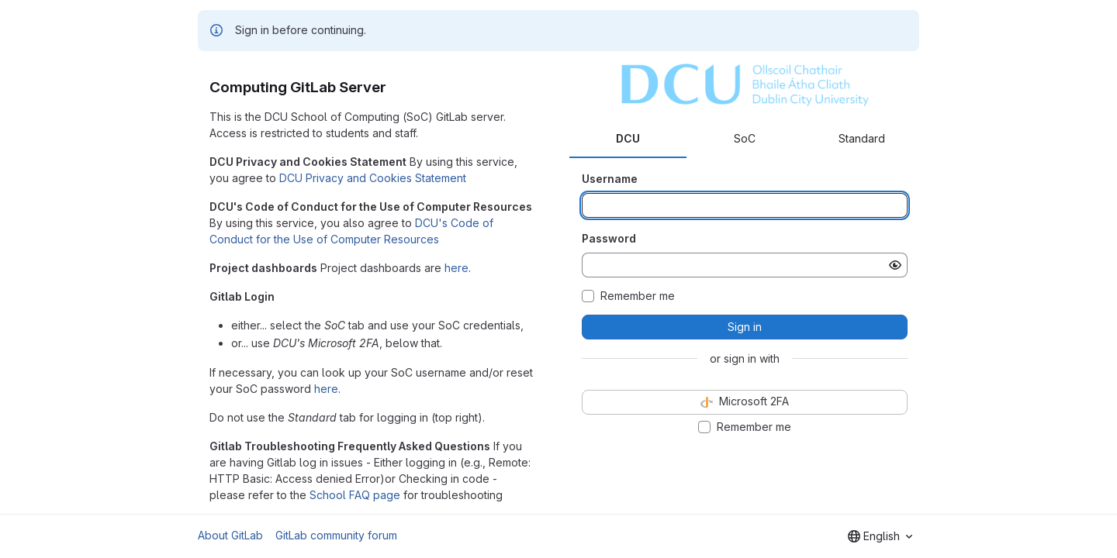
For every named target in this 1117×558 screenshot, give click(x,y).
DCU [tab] (628, 138)
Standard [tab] (862, 138)
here (456, 267)
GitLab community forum (336, 535)
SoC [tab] (745, 138)
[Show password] (895, 265)
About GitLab (230, 535)
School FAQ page (355, 494)
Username (610, 178)
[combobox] (880, 536)
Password (609, 238)
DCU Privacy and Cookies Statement (372, 177)
